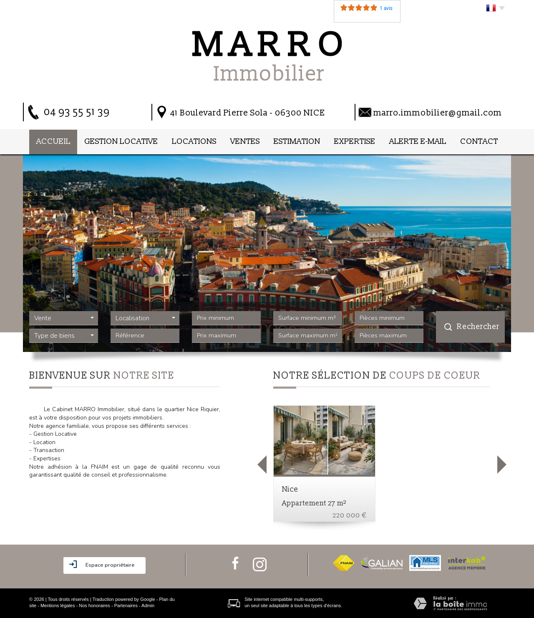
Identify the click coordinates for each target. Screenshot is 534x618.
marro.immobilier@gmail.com (437, 113)
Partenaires (126, 605)
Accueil (53, 141)
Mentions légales (57, 605)
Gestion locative (121, 141)
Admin (147, 605)
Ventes (245, 141)
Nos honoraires (94, 605)
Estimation (297, 141)
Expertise (354, 141)
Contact (479, 141)
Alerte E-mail (417, 141)
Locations (194, 141)
